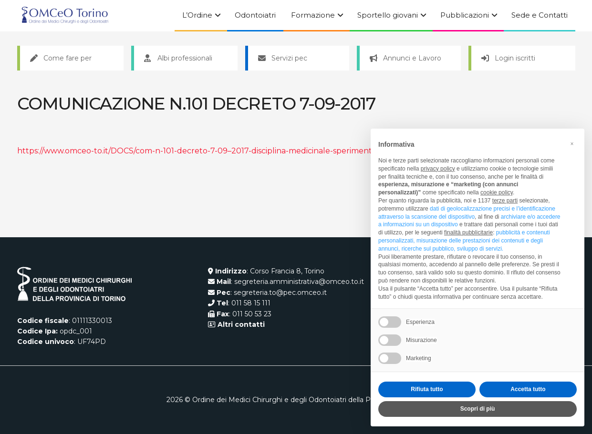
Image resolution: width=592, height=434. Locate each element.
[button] (572, 143)
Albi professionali (178, 58)
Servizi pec (282, 58)
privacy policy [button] (438, 168)
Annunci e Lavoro (405, 58)
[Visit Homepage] (65, 16)
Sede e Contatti (539, 15)
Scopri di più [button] (477, 408)
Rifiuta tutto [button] (427, 389)
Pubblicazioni (464, 15)
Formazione (313, 15)
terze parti (505, 200)
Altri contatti (240, 324)
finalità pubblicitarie (468, 232)
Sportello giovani (387, 15)
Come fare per (61, 58)
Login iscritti (508, 58)
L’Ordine (197, 15)
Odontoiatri (255, 15)
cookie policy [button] (496, 192)
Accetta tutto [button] (527, 389)
